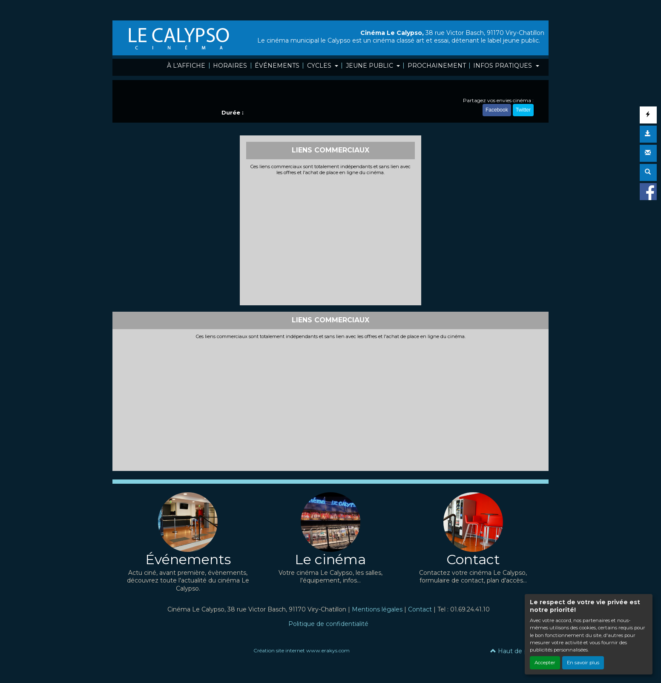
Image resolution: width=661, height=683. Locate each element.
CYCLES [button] (320, 65)
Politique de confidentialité (328, 624)
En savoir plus (583, 663)
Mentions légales (377, 609)
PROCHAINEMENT (437, 65)
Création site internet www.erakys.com (301, 650)
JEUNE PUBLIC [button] (370, 65)
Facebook (497, 110)
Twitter (523, 110)
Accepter (545, 663)
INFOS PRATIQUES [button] (503, 65)
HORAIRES (230, 65)
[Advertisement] (330, 239)
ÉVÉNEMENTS (277, 65)
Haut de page (515, 651)
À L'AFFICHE (186, 65)
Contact (420, 609)
